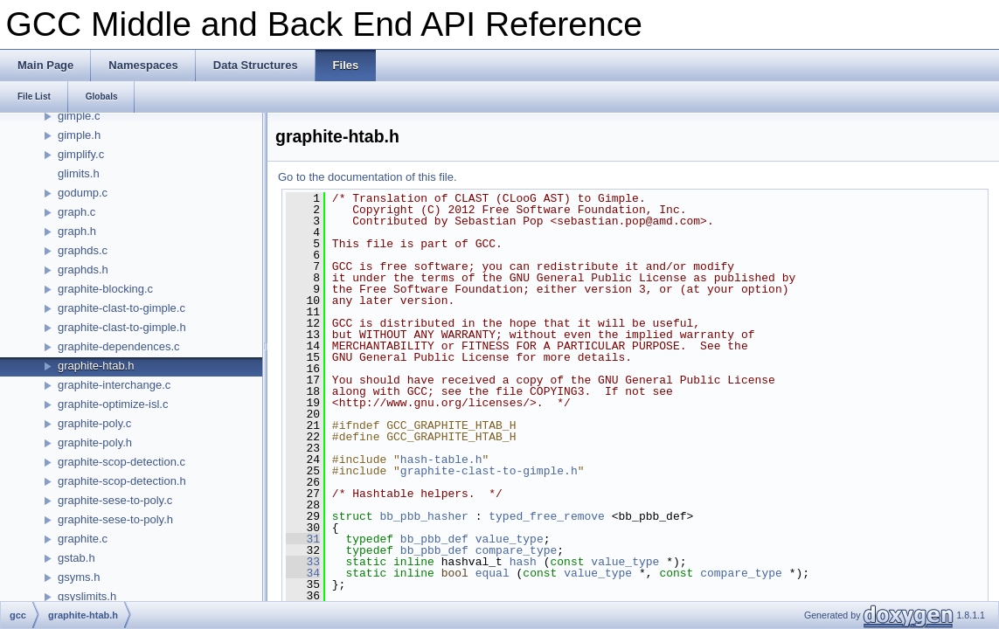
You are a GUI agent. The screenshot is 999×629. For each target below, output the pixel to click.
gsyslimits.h (87, 596)
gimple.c (79, 115)
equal (492, 573)
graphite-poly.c (94, 423)
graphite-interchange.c (114, 384)
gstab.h (76, 557)
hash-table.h (441, 459)
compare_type (516, 550)
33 (303, 562)
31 (303, 539)
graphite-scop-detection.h (122, 480)
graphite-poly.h (95, 442)
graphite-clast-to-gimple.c (121, 307)
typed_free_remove (547, 516)
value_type (509, 539)
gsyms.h (79, 577)
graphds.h (83, 269)
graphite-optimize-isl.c (113, 404)
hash (523, 562)
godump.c (83, 192)
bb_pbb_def (434, 539)
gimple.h (79, 135)
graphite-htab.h (96, 365)
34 (303, 573)
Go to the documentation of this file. (367, 176)
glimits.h (79, 173)
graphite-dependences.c (119, 346)
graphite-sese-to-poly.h (115, 519)
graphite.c (83, 538)
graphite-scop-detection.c (121, 461)
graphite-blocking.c (105, 288)
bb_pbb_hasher (423, 516)
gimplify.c (81, 154)
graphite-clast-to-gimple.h (122, 327)
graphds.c (83, 250)
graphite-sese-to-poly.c (115, 500)
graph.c (76, 211)
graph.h (77, 231)
